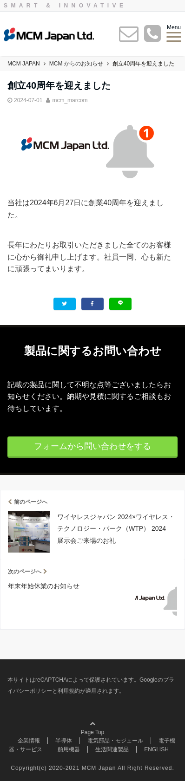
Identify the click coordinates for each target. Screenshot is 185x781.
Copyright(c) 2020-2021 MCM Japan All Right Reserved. (92, 768)
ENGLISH (156, 749)
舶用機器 (69, 749)
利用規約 (69, 691)
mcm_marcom (69, 100)
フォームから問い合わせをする (92, 446)
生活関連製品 (112, 749)
